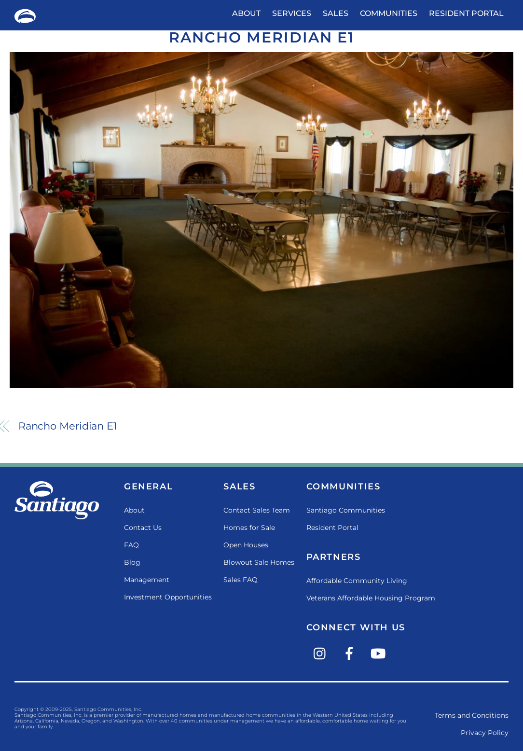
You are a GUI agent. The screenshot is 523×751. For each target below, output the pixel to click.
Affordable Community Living (356, 580)
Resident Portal (466, 13)
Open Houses (245, 545)
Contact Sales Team (256, 510)
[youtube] (380, 653)
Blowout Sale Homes (258, 562)
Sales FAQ (240, 579)
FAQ (131, 545)
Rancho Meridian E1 (261, 37)
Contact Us (143, 527)
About (246, 13)
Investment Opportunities (168, 597)
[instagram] (322, 653)
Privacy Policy (485, 732)
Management (146, 579)
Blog (132, 562)
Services (291, 13)
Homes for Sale (249, 527)
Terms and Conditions (472, 715)
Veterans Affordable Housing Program (370, 598)
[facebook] (351, 653)
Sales (335, 13)
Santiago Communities (345, 510)
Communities (388, 13)
